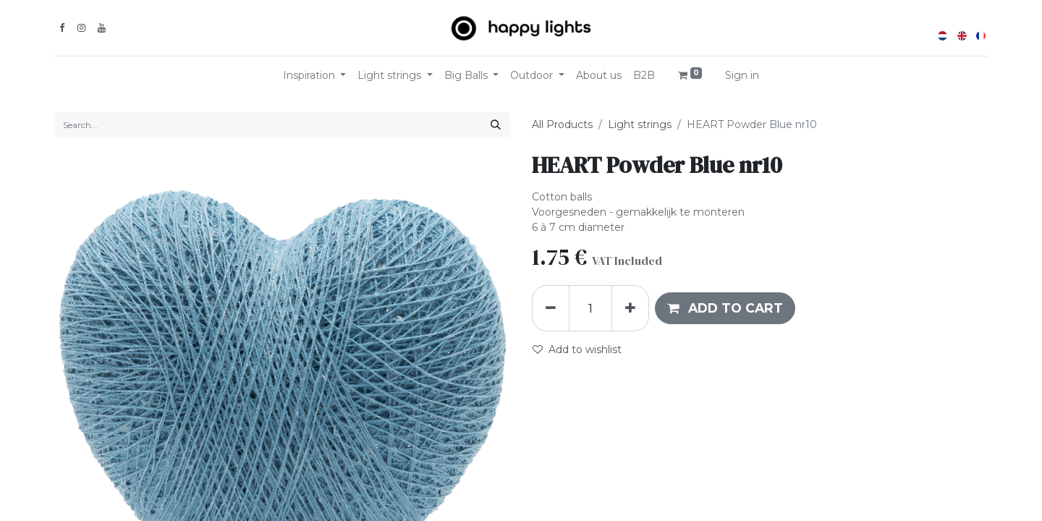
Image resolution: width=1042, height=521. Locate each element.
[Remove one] (550, 308)
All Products (562, 124)
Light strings (640, 124)
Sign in (742, 75)
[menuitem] (598, 75)
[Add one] (630, 308)
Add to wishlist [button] (577, 349)
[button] (725, 308)
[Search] (495, 124)
